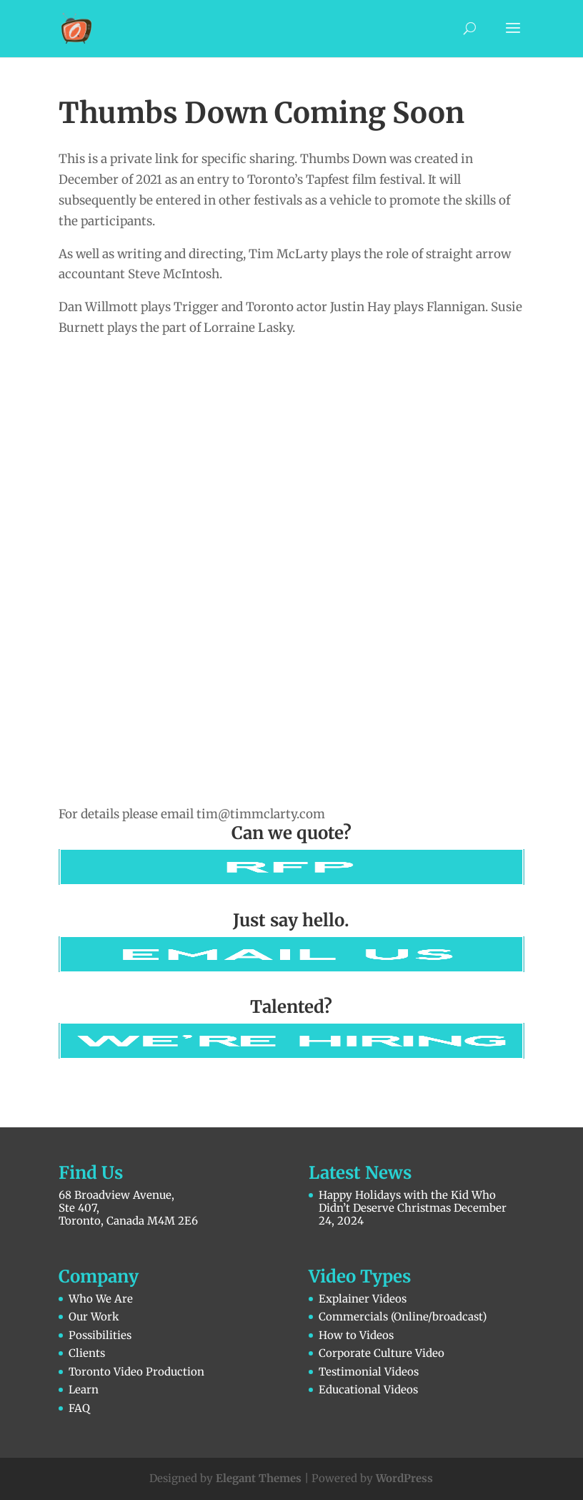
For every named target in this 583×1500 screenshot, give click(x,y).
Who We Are (101, 1298)
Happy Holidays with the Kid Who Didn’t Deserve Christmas (407, 1201)
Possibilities (100, 1335)
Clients (87, 1353)
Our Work (94, 1316)
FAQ (79, 1408)
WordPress (404, 1478)
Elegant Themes (259, 1478)
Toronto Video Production (136, 1371)
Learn (84, 1389)
